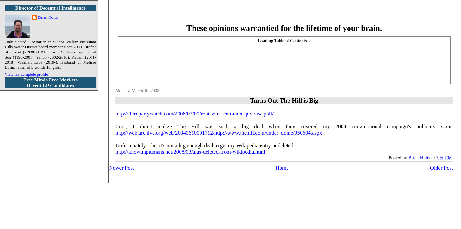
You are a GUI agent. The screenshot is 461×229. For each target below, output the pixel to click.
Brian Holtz (48, 17)
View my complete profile (26, 74)
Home (282, 168)
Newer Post (121, 168)
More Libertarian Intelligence (284, 15)
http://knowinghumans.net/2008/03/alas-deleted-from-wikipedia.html (190, 152)
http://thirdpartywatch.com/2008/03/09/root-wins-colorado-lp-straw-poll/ (194, 114)
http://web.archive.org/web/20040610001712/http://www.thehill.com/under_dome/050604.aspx (218, 133)
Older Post (441, 168)
